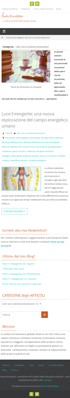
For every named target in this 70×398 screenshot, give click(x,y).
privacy (47, 379)
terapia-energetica (37, 160)
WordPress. (54, 386)
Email (58, 8)
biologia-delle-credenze (52, 137)
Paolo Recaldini (12, 16)
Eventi (41, 365)
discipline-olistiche (44, 151)
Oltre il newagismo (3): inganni (18, 263)
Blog (4, 370)
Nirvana (43, 386)
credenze (31, 151)
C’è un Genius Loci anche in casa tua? (21, 283)
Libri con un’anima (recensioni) (30, 133)
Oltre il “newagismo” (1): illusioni (19, 278)
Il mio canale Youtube (43, 8)
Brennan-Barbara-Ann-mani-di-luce (18, 146)
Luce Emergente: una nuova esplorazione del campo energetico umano (35, 120)
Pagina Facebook (10, 8)
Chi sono (6, 365)
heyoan (35, 155)
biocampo (10, 137)
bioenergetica (22, 137)
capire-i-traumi (18, 151)
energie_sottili (9, 155)
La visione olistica (56, 365)
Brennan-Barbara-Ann (12, 142)
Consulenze (19, 365)
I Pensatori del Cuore (13, 268)
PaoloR (8, 133)
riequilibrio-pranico (19, 160)
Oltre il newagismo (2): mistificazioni (21, 273)
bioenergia (35, 137)
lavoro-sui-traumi (48, 155)
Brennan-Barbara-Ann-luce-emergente (41, 142)
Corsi (31, 365)
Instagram (25, 8)
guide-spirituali (24, 155)
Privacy (14, 370)
